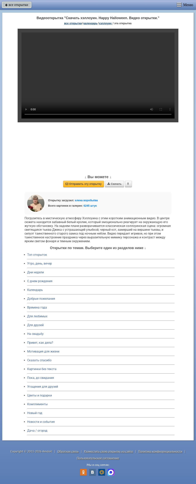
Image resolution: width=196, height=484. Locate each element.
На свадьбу (35, 334)
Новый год (34, 413)
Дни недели (35, 272)
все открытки (16, 5)
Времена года (37, 307)
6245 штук (90, 205)
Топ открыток (37, 255)
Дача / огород (37, 430)
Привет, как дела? (40, 342)
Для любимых (37, 316)
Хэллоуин (105, 23)
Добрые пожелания (41, 298)
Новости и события (41, 422)
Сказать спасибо (39, 360)
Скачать (114, 183)
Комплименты (37, 404)
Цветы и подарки (39, 395)
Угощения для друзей (42, 386)
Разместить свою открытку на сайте (108, 451)
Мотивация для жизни (43, 351)
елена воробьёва (86, 200)
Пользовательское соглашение (98, 458)
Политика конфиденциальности (160, 451)
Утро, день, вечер (39, 263)
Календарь (90, 23)
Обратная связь (68, 451)
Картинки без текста (41, 369)
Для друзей (35, 325)
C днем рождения (39, 281)
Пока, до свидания (40, 378)
